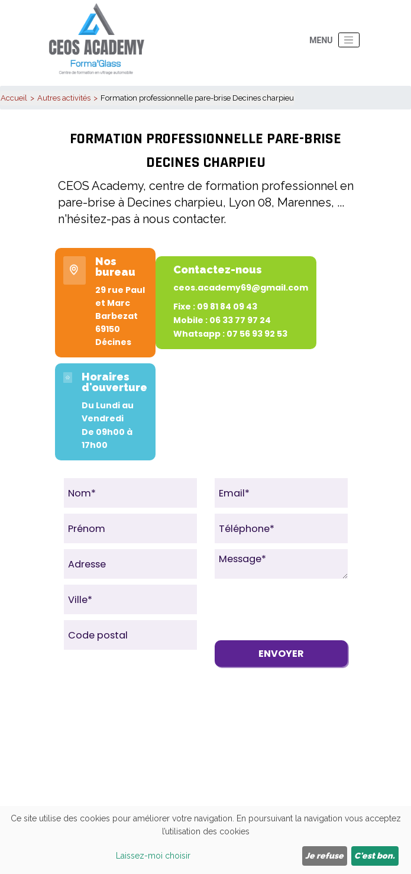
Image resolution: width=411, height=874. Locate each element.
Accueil (14, 97)
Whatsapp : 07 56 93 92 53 (230, 334)
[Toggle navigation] (349, 40)
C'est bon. (374, 855)
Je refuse (324, 855)
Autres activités (63, 97)
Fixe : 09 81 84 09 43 (215, 306)
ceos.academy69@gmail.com (240, 288)
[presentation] (304, 608)
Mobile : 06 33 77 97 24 (222, 320)
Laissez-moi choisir (153, 855)
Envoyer (281, 653)
